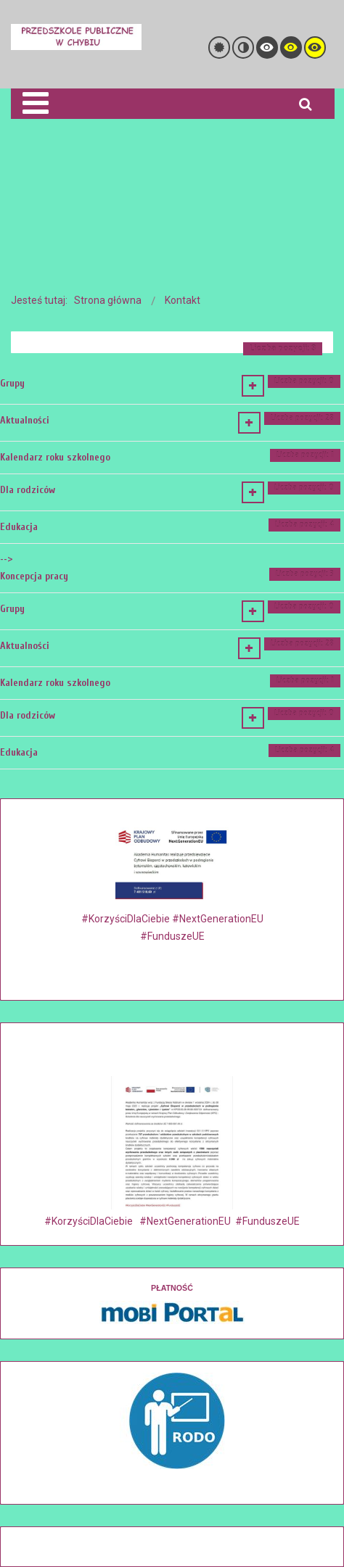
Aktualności (24, 420)
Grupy (12, 383)
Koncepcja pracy (34, 576)
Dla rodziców (27, 490)
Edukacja (19, 527)
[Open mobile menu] (35, 103)
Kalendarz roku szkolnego (55, 457)
